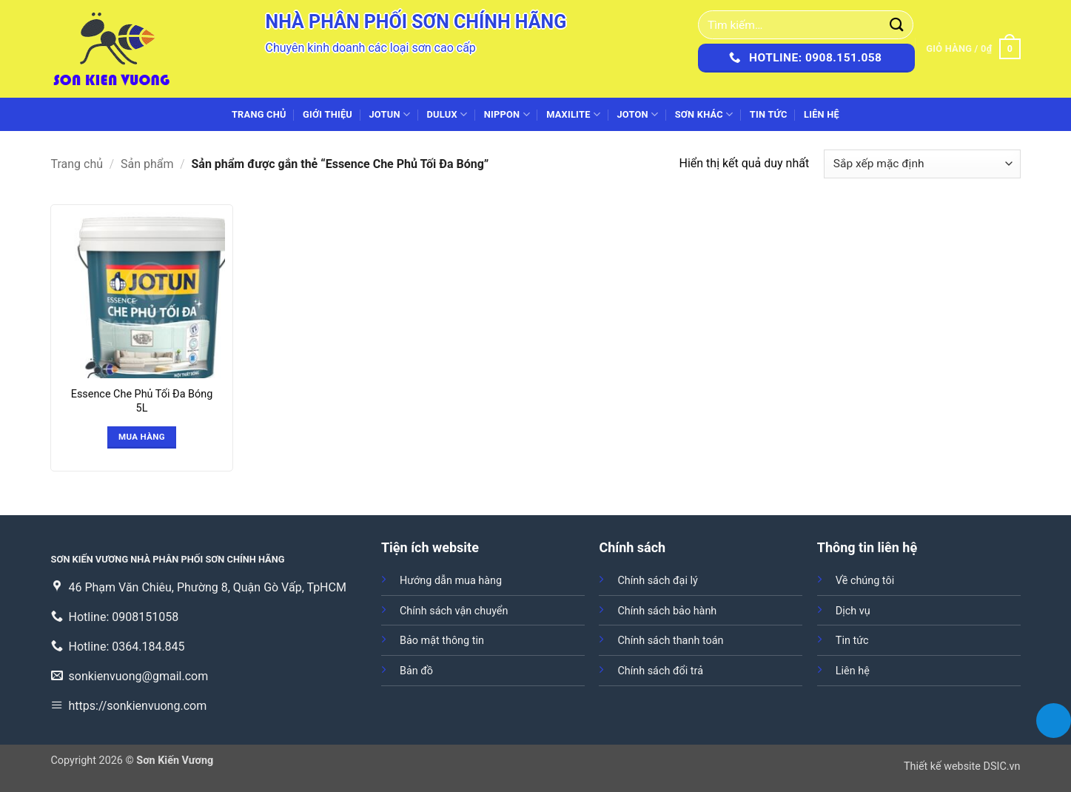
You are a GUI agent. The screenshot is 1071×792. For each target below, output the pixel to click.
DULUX (447, 114)
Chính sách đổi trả (660, 671)
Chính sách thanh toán (670, 640)
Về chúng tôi (865, 580)
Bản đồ (416, 671)
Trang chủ (259, 114)
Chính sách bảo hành (666, 611)
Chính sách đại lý (657, 580)
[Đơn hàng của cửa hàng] (922, 164)
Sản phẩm (147, 164)
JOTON (637, 114)
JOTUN (389, 114)
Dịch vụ (853, 611)
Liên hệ (821, 114)
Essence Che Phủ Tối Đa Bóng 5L (141, 401)
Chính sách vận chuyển (454, 611)
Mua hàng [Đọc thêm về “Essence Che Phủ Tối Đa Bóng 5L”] (141, 437)
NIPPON (507, 114)
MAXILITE (573, 114)
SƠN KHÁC (704, 114)
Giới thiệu (327, 114)
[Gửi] (897, 24)
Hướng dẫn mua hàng (451, 580)
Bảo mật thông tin (442, 640)
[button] (973, 49)
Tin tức (769, 114)
